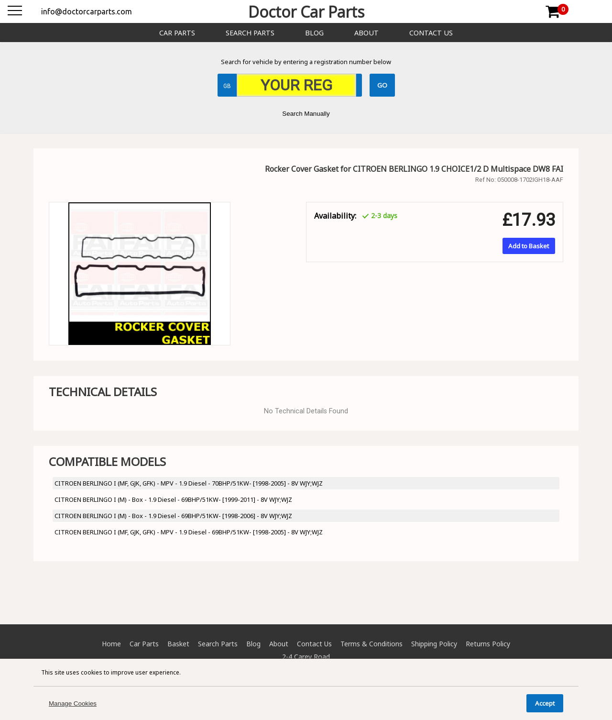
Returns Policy (488, 643)
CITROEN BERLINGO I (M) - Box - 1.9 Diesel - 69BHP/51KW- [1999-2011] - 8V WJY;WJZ (173, 499)
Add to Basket (528, 246)
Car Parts (177, 32)
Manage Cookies (73, 703)
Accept (545, 703)
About (366, 32)
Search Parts (250, 32)
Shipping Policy (434, 643)
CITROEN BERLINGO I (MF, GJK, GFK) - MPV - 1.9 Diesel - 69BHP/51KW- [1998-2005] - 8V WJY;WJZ (189, 532)
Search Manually (305, 113)
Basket (178, 643)
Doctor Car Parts (306, 11)
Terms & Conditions (371, 643)
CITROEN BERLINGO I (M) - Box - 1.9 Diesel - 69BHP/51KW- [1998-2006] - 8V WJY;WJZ (173, 515)
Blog (314, 32)
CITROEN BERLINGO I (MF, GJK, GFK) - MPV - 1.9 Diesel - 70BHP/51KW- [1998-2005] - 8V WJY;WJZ (189, 483)
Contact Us (431, 32)
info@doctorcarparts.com (86, 11)
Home (111, 643)
